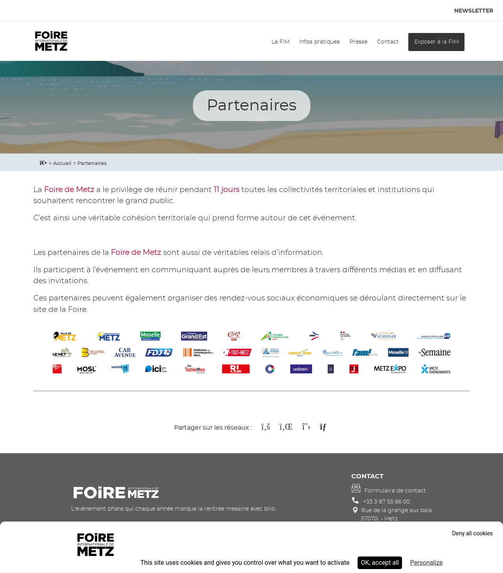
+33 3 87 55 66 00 (386, 502)
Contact (388, 42)
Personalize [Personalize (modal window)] (426, 562)
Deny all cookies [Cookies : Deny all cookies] (472, 533)
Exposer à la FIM (436, 42)
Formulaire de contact (395, 491)
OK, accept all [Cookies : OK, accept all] (380, 562)
